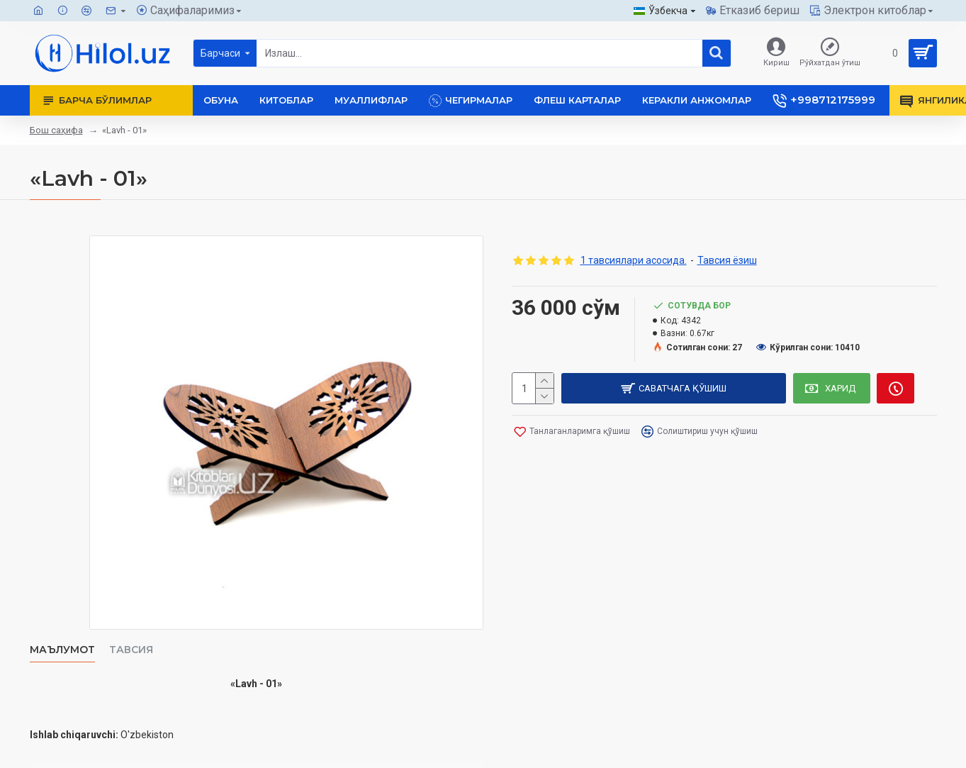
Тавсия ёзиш (727, 260)
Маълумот (62, 650)
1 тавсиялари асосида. (633, 260)
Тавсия (131, 650)
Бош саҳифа (56, 130)
